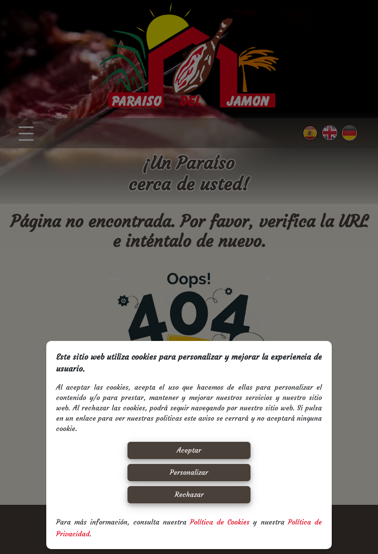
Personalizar (189, 472)
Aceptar (189, 450)
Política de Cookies (220, 522)
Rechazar (189, 494)
